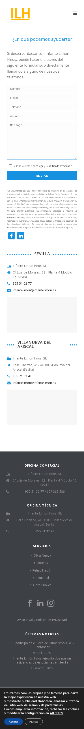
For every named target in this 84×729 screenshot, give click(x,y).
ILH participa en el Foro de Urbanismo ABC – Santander (42, 652)
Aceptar (13, 721)
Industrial (41, 584)
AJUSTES (56, 713)
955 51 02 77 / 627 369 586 (45, 498)
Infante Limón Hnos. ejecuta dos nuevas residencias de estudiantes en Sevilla (42, 667)
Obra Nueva (41, 562)
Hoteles (41, 569)
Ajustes (33, 721)
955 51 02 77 (22, 290)
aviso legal (38, 172)
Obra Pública (41, 592)
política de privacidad (59, 172)
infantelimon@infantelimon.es (34, 297)
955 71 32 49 (22, 383)
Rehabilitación (41, 577)
